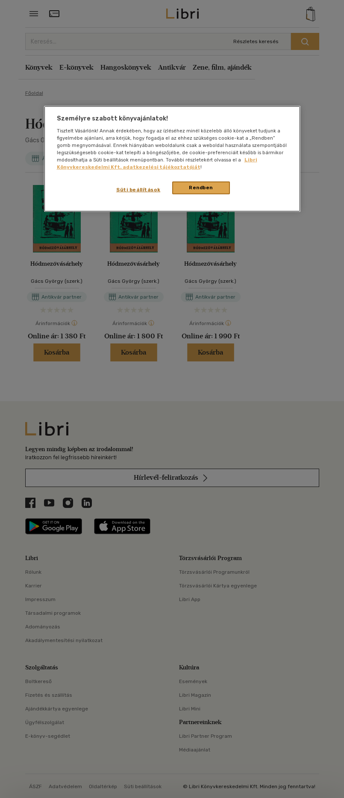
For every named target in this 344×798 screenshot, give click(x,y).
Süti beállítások (138, 190)
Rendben (201, 188)
